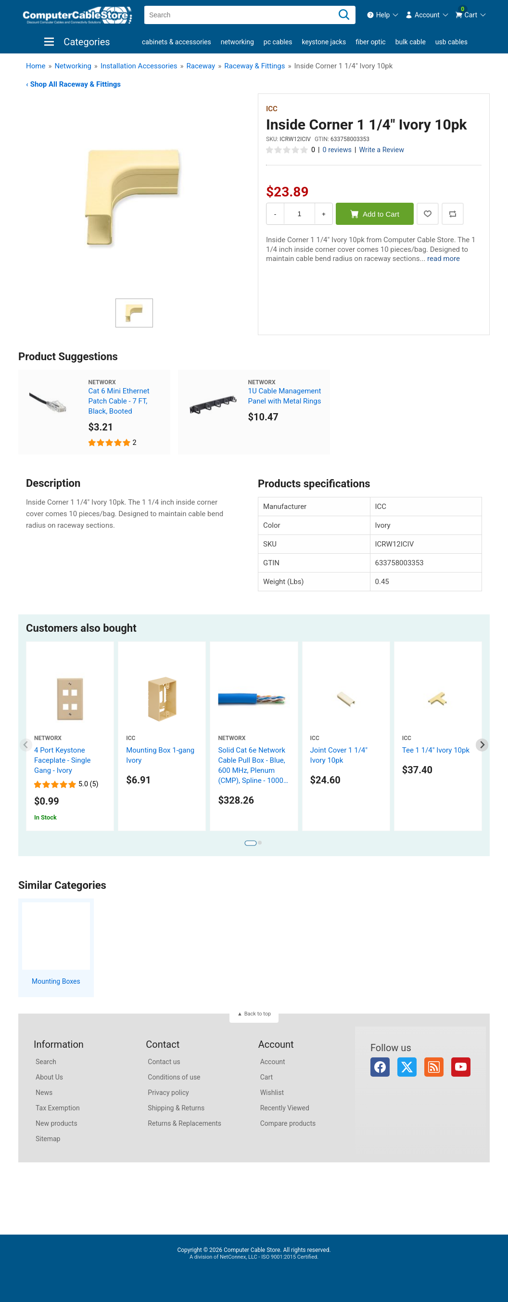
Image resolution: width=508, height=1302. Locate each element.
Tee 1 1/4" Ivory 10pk (436, 750)
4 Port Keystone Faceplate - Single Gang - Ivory (62, 760)
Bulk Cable (410, 42)
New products (56, 1123)
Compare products (288, 1123)
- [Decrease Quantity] (275, 214)
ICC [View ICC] (272, 108)
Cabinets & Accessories (176, 42)
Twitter (407, 1067)
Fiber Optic (370, 42)
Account (272, 1062)
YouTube (461, 1067)
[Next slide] (482, 745)
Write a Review (381, 150)
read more (443, 258)
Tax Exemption (58, 1108)
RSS (434, 1067)
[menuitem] (383, 15)
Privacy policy (168, 1092)
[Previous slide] (26, 745)
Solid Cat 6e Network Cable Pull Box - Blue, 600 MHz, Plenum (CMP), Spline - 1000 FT (251, 770)
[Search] (344, 15)
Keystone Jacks (324, 42)
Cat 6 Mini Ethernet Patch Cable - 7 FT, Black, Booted (119, 401)
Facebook (380, 1067)
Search (46, 1062)
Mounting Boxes (56, 981)
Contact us (164, 1062)
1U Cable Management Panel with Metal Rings (284, 396)
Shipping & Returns (176, 1108)
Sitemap (48, 1139)
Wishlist (272, 1092)
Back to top (257, 1014)
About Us (49, 1077)
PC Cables (278, 42)
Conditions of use (174, 1077)
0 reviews (337, 150)
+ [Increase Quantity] (324, 214)
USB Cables (451, 42)
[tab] (250, 843)
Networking (237, 42)
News (44, 1092)
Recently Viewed (284, 1108)
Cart (266, 1077)
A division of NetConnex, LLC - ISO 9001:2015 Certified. (254, 1257)
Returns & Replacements (184, 1123)
